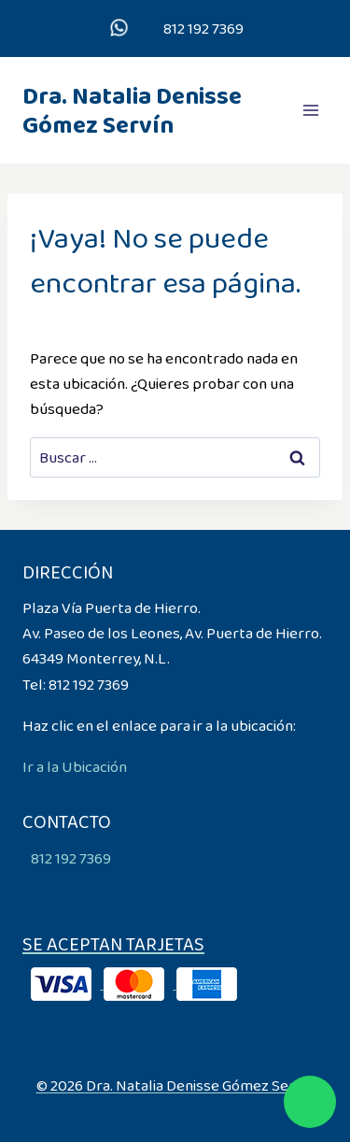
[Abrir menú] (310, 109)
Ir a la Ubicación (74, 766)
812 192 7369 (202, 28)
